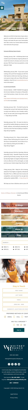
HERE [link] (23, 374)
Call (16, 317)
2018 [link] (5, 249)
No (23, 325)
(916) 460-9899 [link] (14, 355)
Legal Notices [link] (14, 394)
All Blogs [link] (7, 193)
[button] (13, 29)
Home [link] (2, 193)
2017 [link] (16, 249)
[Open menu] (25, 3)
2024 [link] (5, 247)
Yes (16, 325)
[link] (2, 8)
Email (8, 317)
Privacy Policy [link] (14, 398)
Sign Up (19, 330)
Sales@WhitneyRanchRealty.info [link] (14, 359)
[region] (14, 15)
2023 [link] (16, 247)
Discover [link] (13, 193)
